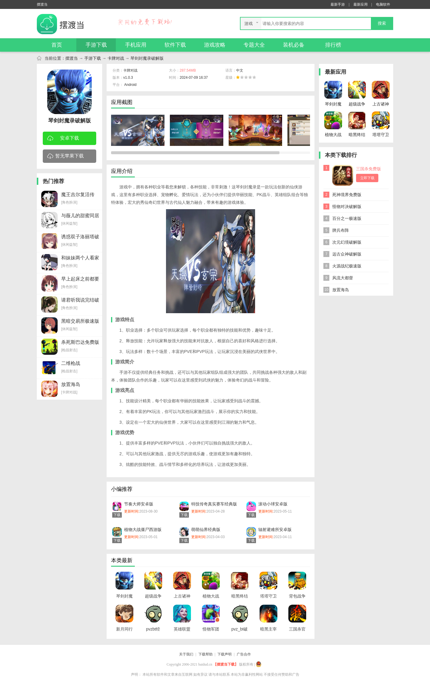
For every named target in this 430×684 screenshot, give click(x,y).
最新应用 (360, 4)
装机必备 (293, 45)
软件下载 (175, 45)
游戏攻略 (214, 45)
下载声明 (224, 654)
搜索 (382, 23)
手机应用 (135, 45)
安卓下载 (63, 138)
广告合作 (244, 654)
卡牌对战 (116, 58)
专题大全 (254, 45)
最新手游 (338, 4)
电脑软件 (383, 4)
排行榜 (333, 45)
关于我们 (186, 654)
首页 (56, 45)
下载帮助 (205, 654)
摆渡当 (71, 58)
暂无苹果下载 (65, 156)
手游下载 (96, 45)
